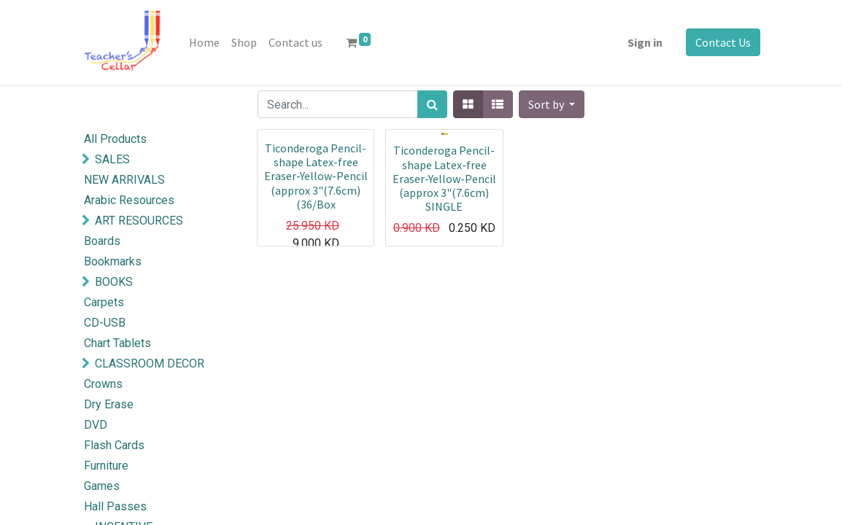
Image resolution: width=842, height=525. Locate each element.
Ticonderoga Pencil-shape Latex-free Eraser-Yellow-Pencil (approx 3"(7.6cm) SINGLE (444, 178)
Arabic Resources (129, 200)
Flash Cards (114, 445)
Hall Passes (115, 506)
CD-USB (104, 323)
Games (102, 486)
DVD (95, 425)
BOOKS (114, 282)
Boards (102, 241)
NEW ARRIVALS (124, 180)
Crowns (103, 384)
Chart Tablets (117, 343)
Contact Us (723, 42)
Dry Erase (109, 404)
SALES (112, 159)
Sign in (645, 42)
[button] (551, 104)
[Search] (432, 104)
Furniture (106, 465)
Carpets (104, 302)
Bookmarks (113, 261)
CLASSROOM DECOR (149, 363)
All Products (115, 139)
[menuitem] (204, 42)
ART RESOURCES (139, 221)
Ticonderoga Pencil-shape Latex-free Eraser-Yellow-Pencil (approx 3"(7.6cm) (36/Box (316, 176)
